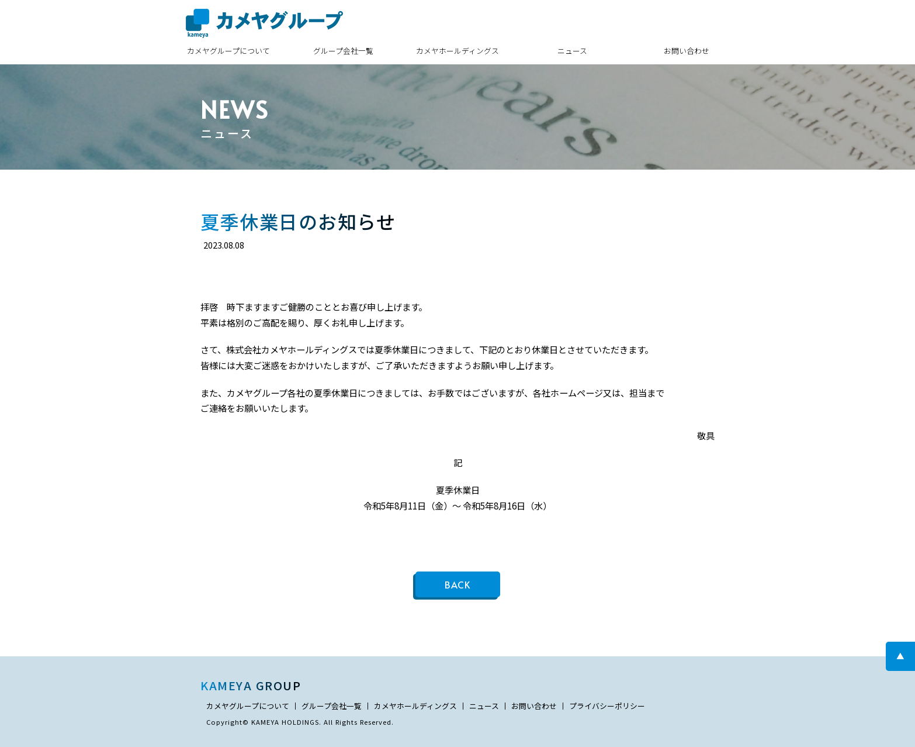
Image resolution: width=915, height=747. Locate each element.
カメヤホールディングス (457, 50)
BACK (457, 584)
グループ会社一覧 (343, 50)
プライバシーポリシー (607, 706)
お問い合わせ (686, 50)
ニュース (572, 50)
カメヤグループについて (228, 50)
